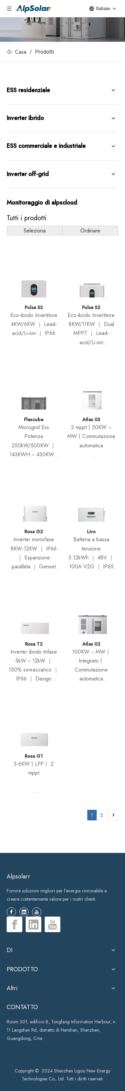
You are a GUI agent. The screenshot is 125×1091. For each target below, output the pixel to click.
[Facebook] (11, 912)
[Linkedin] (24, 912)
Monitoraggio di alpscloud (42, 202)
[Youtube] (36, 912)
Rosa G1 (34, 756)
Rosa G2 (33, 531)
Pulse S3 (34, 307)
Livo (91, 531)
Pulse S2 (91, 307)
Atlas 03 (91, 419)
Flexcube (33, 419)
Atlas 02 (91, 644)
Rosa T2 (34, 644)
